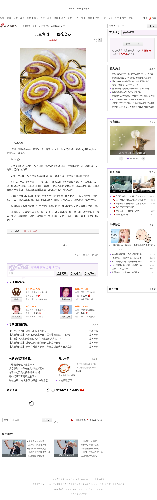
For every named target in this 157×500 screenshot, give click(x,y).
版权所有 (83, 494)
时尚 (76, 18)
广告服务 (57, 484)
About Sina (46, 484)
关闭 (97, 255)
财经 (29, 18)
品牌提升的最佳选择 (37, 445)
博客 (56, 18)
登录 (128, 44)
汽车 (117, 18)
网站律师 (86, 484)
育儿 (83, 18)
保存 (78, 255)
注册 (145, 18)
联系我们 (67, 484)
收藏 (104, 18)
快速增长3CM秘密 (36, 441)
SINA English (97, 484)
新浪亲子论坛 (96, 420)
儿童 (24, 231)
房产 (124, 18)
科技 (36, 18)
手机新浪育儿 (80, 420)
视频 (43, 18)
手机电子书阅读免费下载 (39, 452)
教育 (70, 18)
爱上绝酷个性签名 (36, 456)
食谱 (35, 231)
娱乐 (22, 18)
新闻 (9, 18)
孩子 (30, 231)
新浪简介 (36, 484)
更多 (131, 18)
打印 (88, 255)
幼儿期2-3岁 (44, 26)
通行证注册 (110, 484)
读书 (63, 18)
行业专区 (152, 289)
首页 (2, 18)
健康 (90, 18)
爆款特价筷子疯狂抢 (37, 448)
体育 (16, 18)
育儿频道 (26, 26)
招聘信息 (76, 484)
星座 (97, 18)
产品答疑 (120, 484)
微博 (49, 18)
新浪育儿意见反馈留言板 (63, 479)
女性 (110, 18)
